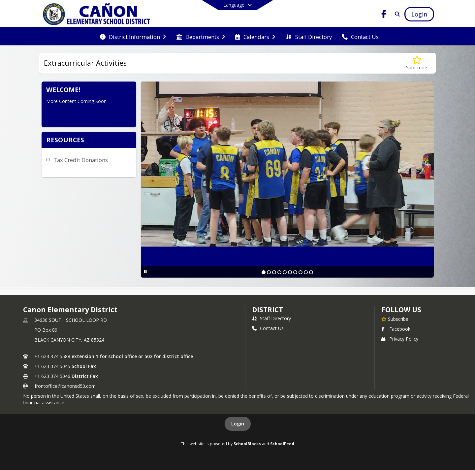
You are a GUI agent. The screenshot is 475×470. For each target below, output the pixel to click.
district (267, 309)
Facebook (395, 329)
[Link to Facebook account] (384, 15)
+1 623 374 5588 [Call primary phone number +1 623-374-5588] (52, 356)
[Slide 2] (269, 272)
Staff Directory (271, 318)
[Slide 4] (279, 272)
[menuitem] (133, 36)
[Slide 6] (290, 272)
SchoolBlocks (247, 443)
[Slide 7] (295, 272)
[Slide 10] (311, 272)
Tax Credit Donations (80, 160)
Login (237, 423)
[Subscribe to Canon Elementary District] (394, 318)
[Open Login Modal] (419, 14)
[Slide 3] (274, 272)
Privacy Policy (399, 339)
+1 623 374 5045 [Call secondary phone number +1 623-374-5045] (52, 366)
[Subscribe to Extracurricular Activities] (416, 63)
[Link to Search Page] (396, 14)
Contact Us (268, 328)
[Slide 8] (300, 272)
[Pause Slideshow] (145, 271)
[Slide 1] (264, 272)
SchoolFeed (282, 443)
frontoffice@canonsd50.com (65, 386)
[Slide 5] (285, 272)
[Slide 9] (306, 272)
